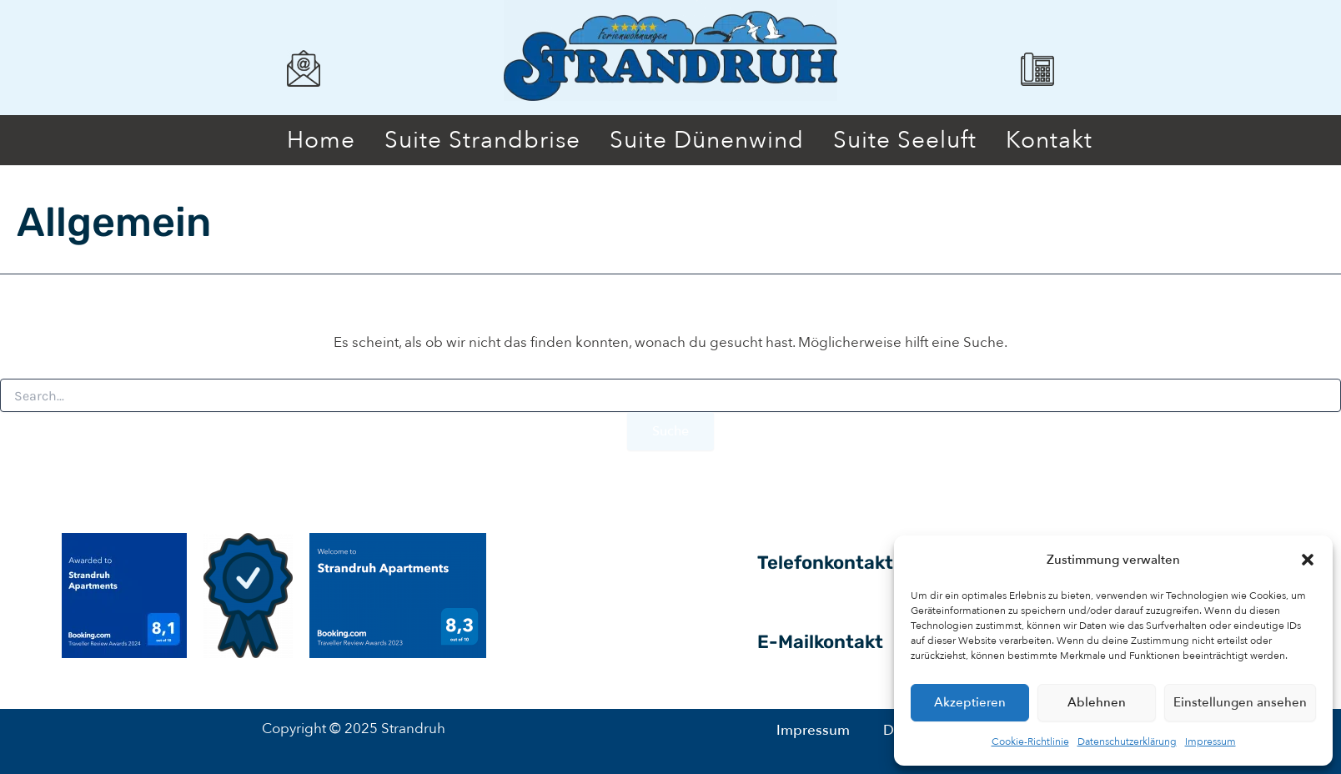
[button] (1307, 559)
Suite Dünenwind (707, 140)
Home (321, 140)
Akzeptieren (970, 702)
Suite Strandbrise (482, 140)
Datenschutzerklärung (1127, 741)
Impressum (1210, 741)
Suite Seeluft (905, 140)
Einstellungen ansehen (1240, 702)
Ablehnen (1096, 702)
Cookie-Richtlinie (1030, 741)
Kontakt (1049, 140)
